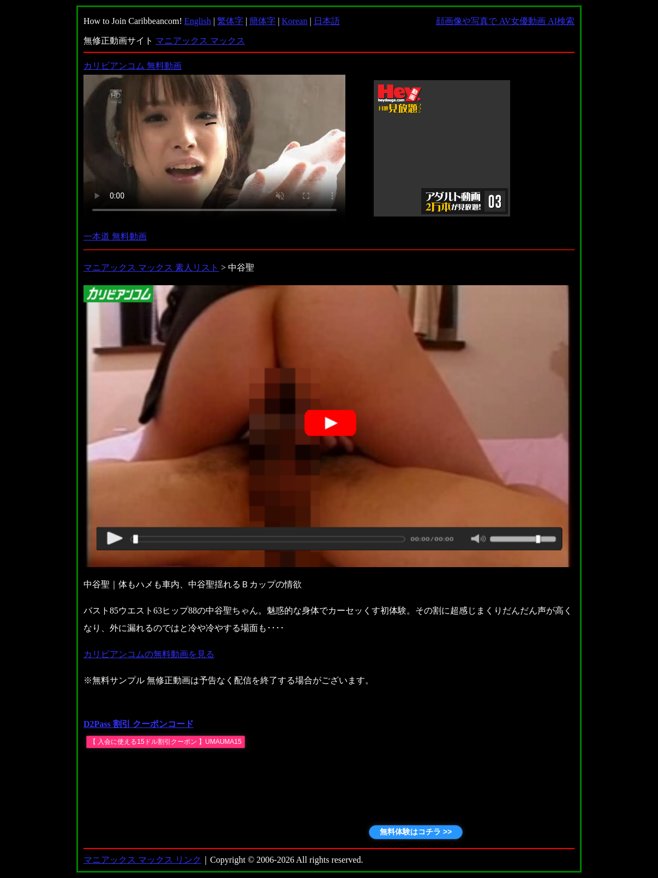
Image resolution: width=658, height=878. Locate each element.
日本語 (327, 21)
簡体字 (262, 21)
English (197, 21)
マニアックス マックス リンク (142, 859)
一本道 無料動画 (115, 236)
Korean (294, 21)
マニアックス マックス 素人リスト (151, 267)
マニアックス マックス (200, 40)
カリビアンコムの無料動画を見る (148, 654)
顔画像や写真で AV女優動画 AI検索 (505, 21)
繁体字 (230, 21)
